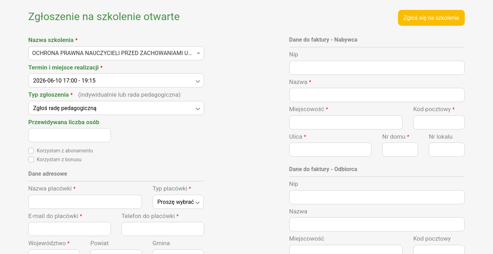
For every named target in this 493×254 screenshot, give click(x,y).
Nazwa (300, 81)
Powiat (99, 243)
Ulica (297, 136)
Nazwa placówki (51, 188)
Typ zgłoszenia (104, 94)
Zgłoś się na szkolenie (431, 17)
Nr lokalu (440, 136)
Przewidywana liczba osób (63, 122)
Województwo (48, 243)
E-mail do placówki (55, 215)
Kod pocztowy (434, 109)
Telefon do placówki (149, 215)
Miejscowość (308, 109)
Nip (293, 54)
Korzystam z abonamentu (65, 150)
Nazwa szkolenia (52, 39)
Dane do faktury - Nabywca (323, 39)
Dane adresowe (47, 173)
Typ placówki (172, 188)
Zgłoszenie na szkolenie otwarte (104, 16)
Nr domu (395, 136)
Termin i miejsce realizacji (65, 67)
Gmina (161, 243)
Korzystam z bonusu (59, 159)
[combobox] (116, 55)
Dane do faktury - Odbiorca (323, 169)
